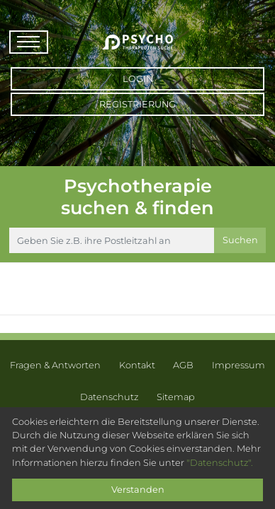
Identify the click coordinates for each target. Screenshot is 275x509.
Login (138, 79)
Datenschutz (109, 397)
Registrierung (137, 104)
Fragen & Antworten (55, 365)
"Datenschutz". (219, 462)
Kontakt (137, 365)
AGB (183, 365)
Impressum (238, 365)
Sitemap (176, 397)
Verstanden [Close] (137, 489)
